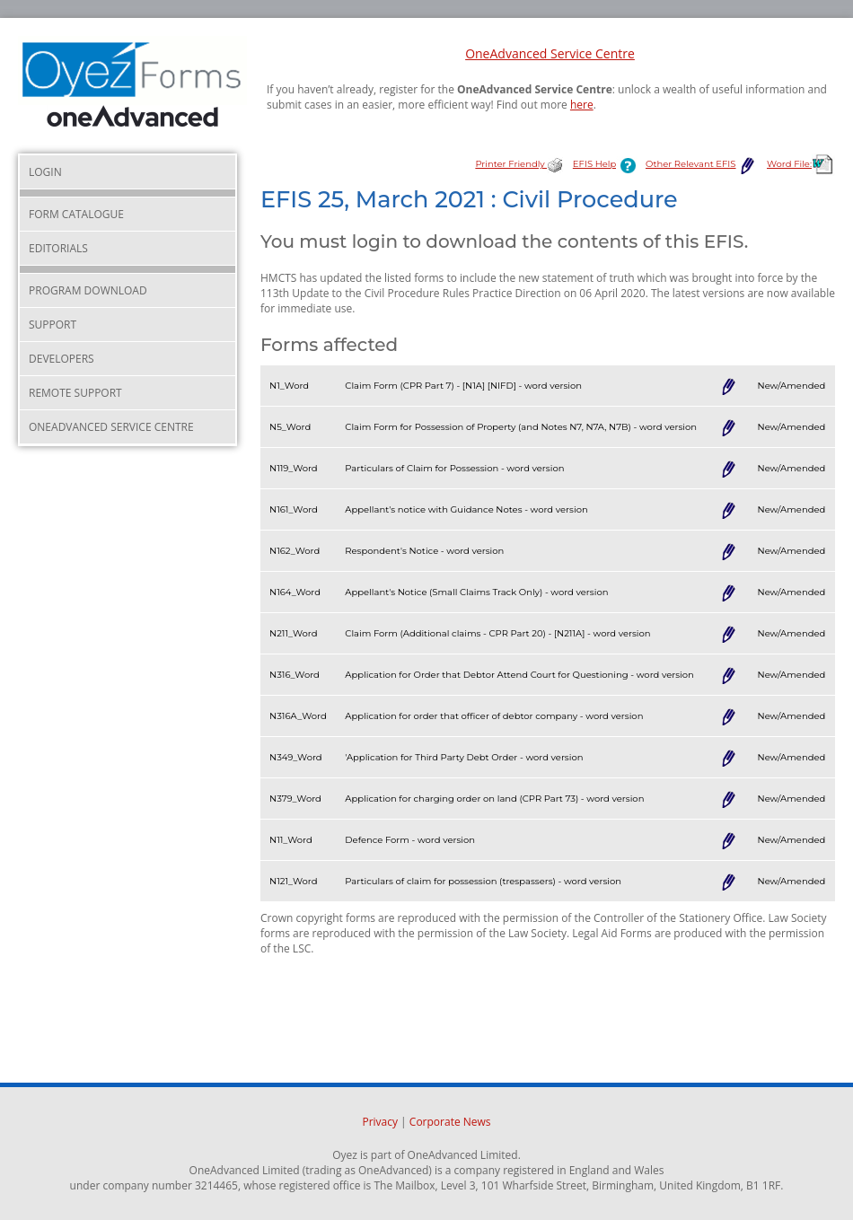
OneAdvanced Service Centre (550, 53)
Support (52, 324)
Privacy (380, 1121)
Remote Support (75, 392)
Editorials (58, 248)
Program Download (88, 290)
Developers (61, 358)
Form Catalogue (76, 214)
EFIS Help (608, 164)
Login (45, 172)
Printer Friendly (519, 164)
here (582, 104)
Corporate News (450, 1121)
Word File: (801, 164)
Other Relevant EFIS (702, 164)
